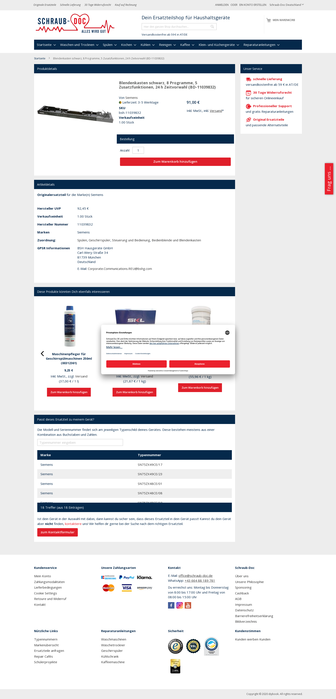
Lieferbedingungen (48, 587)
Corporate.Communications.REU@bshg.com (120, 268)
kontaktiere (73, 524)
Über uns (242, 576)
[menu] (168, 45)
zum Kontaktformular (57, 532)
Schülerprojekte (45, 662)
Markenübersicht (46, 645)
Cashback (242, 593)
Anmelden (222, 5)
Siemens (131, 97)
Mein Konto (42, 576)
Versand (216, 110)
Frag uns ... (328, 179)
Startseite (39, 58)
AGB (238, 599)
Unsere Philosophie (249, 582)
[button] (287, 5)
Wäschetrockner (113, 645)
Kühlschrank (109, 656)
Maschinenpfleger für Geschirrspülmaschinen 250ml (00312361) (69, 358)
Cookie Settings (45, 593)
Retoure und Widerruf (50, 599)
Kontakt (40, 604)
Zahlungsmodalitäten (49, 582)
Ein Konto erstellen (252, 5)
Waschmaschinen (113, 639)
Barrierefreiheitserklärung (254, 616)
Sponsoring (243, 587)
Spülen (82, 240)
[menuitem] (46, 45)
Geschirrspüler (99, 240)
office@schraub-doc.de (195, 575)
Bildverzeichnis (246, 621)
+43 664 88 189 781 (200, 580)
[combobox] (179, 26)
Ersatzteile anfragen (49, 650)
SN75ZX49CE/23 (150, 474)
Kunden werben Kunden (252, 639)
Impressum (243, 604)
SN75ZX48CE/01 (150, 483)
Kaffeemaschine (113, 662)
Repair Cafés (43, 656)
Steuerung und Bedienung (131, 240)
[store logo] (75, 23)
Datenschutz (244, 610)
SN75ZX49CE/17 (150, 464)
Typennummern (45, 639)
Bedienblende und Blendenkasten (176, 240)
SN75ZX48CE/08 (150, 493)
